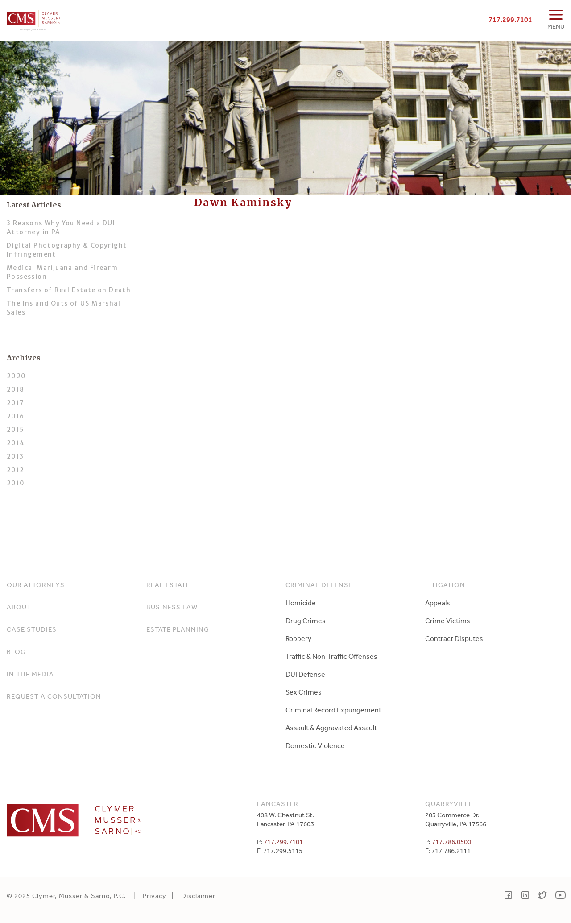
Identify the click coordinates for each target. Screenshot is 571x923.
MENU (555, 26)
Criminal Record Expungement (333, 709)
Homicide (301, 602)
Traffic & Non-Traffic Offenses (331, 656)
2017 (16, 403)
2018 (16, 389)
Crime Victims (447, 620)
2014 (16, 443)
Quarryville (449, 803)
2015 (16, 430)
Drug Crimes (306, 620)
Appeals (437, 602)
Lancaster (277, 803)
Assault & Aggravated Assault (331, 727)
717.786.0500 (451, 841)
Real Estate (168, 584)
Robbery (298, 638)
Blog (16, 651)
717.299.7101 (510, 19)
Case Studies (32, 629)
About (19, 607)
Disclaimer (198, 895)
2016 (16, 416)
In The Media (30, 674)
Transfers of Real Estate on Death (69, 290)
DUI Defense (305, 674)
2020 (16, 376)
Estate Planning (177, 629)
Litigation (445, 584)
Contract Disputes (454, 638)
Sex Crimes (304, 691)
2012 (16, 470)
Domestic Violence (315, 745)
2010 (16, 483)
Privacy (154, 895)
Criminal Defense (319, 584)
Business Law (172, 607)
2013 (15, 456)
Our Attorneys (36, 584)
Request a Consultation (54, 696)
